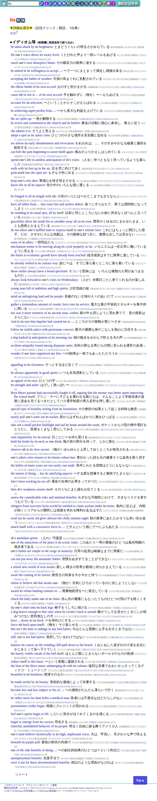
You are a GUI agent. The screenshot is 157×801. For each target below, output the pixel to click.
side (27, 750)
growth (45, 255)
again (69, 152)
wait (14, 437)
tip (12, 607)
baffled (40, 230)
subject (43, 690)
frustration (70, 409)
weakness (29, 489)
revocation (67, 143)
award (15, 591)
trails (74, 542)
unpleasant (74, 734)
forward (32, 279)
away (69, 221)
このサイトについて (14, 785)
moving (48, 246)
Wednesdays (69, 279)
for (24, 102)
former (56, 457)
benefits (71, 497)
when (58, 611)
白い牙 (127, 490)
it (26, 131)
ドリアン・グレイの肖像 (106, 742)
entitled (67, 506)
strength (20, 385)
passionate (55, 329)
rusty (49, 204)
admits (20, 131)
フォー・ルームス (127, 706)
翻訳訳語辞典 (128, 3)
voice (26, 54)
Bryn (14, 392)
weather (46, 78)
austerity (67, 551)
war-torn (35, 506)
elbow (20, 86)
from (49, 110)
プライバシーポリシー (37, 785)
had (49, 321)
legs (50, 607)
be (12, 47)
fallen (25, 204)
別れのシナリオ (28, 571)
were (14, 762)
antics (37, 329)
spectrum (61, 271)
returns (38, 457)
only (50, 611)
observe (16, 449)
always (32, 271)
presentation (19, 706)
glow (43, 518)
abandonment (44, 143)
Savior (45, 575)
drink (58, 441)
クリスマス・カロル (66, 317)
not (17, 230)
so (86, 246)
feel (18, 152)
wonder (16, 353)
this (13, 629)
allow (28, 221)
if (22, 353)
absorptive (40, 62)
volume (82, 666)
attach (15, 527)
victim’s (71, 611)
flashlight (48, 425)
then (14, 489)
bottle (26, 441)
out (43, 417)
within (74, 313)
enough (33, 611)
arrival (45, 437)
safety (39, 135)
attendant (23, 538)
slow (37, 449)
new (24, 567)
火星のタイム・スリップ (59, 209)
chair (26, 607)
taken (18, 47)
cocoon (48, 722)
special (15, 409)
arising (46, 409)
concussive (43, 527)
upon (33, 624)
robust (65, 457)
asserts (41, 489)
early (31, 143)
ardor (35, 385)
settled (29, 263)
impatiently (24, 437)
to (48, 70)
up (29, 118)
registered (43, 353)
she (13, 131)
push (14, 172)
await (14, 575)
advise (19, 143)
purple (30, 742)
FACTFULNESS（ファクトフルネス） (33, 515)
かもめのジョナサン (36, 587)
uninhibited (30, 726)
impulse (41, 321)
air (48, 168)
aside (71, 465)
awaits (50, 567)
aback (26, 47)
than (38, 698)
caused (57, 321)
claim (80, 506)
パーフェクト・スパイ (110, 181)
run (69, 337)
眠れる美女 (126, 87)
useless (69, 204)
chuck (15, 599)
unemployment (20, 758)
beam (73, 425)
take (13, 425)
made (18, 682)
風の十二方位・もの (92, 649)
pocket (36, 425)
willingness (38, 70)
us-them (16, 345)
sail (63, 425)
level (55, 54)
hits (58, 353)
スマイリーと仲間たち (130, 103)
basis (40, 661)
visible (29, 653)
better (117, 392)
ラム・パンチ (126, 482)
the (26, 78)
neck (41, 441)
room (95, 425)
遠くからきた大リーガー (27, 99)
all (29, 185)
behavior (44, 726)
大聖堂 (50, 603)
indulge (43, 629)
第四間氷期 (61, 148)
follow (15, 329)
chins (56, 599)
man (23, 288)
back (44, 607)
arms (36, 417)
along (57, 246)
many (31, 465)
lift (13, 54)
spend (14, 160)
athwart (52, 518)
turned (91, 611)
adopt (14, 135)
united (19, 70)
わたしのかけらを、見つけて (120, 173)
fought (63, 392)
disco (33, 666)
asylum (89, 506)
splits (23, 118)
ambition (41, 288)
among (48, 345)
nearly (15, 417)
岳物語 (46, 217)
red (37, 518)
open (39, 172)
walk (14, 168)
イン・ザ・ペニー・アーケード (76, 547)
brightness (46, 47)
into (27, 172)
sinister (89, 230)
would (54, 506)
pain (30, 152)
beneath (16, 742)
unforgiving (29, 296)
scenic (66, 542)
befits (45, 698)
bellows (30, 734)
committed (36, 123)
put (23, 559)
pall (37, 742)
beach (88, 645)
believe (27, 583)
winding (49, 645)
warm (30, 518)
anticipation (54, 160)
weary (48, 54)
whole (17, 567)
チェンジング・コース (61, 260)
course (30, 645)
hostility (36, 409)
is (29, 131)
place (50, 542)
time (31, 629)
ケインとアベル (98, 243)
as (28, 135)
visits (75, 160)
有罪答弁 (84, 381)
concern (68, 329)
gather (15, 304)
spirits (64, 288)
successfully (50, 392)
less (24, 690)
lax (33, 698)
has (42, 473)
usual (37, 213)
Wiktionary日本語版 (23, 791)
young (15, 288)
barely (20, 653)
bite (44, 611)
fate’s (14, 481)
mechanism (18, 246)
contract (48, 591)
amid (14, 296)
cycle (68, 246)
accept (54, 70)
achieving (21, 110)
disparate (59, 345)
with (21, 168)
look (23, 279)
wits (28, 180)
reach (14, 62)
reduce (15, 661)
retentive (38, 313)
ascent (45, 449)
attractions (31, 542)
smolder (59, 221)
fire (48, 221)
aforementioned (48, 762)
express (61, 230)
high (56, 288)
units (69, 345)
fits (54, 690)
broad (50, 271)
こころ (111, 169)
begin (41, 706)
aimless (40, 160)
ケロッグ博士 (126, 575)
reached (80, 255)
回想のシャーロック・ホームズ (30, 555)
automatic (45, 559)
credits (32, 706)
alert (34, 180)
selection (36, 102)
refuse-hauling (33, 591)
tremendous (29, 304)
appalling (17, 364)
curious (46, 263)
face (98, 230)
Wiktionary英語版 (47, 791)
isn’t (19, 629)
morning (61, 337)
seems (31, 246)
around (82, 425)
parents (31, 392)
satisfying (55, 473)
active (18, 123)
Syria (45, 506)
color (30, 457)
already (62, 255)
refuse (15, 583)
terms (110, 506)
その (13, 33)
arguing (82, 392)
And (14, 321)
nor (13, 313)
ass (43, 481)
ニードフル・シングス (35, 156)
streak (38, 653)
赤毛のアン (36, 201)
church (56, 123)
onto (33, 607)
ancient (56, 313)
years (39, 465)
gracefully (17, 221)
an (19, 296)
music (42, 666)
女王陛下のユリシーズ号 (115, 365)
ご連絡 (53, 785)
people (58, 296)
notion (20, 473)
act (17, 118)
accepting (17, 78)
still (13, 637)
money (102, 392)
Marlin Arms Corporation (84, 788)
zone (47, 135)
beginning (39, 152)
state (49, 230)
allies (29, 242)
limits (51, 62)
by (32, 47)
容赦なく (33, 268)
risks (45, 497)
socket (53, 417)
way (55, 263)
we (13, 143)
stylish (28, 329)
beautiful (16, 674)
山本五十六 (28, 75)
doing (32, 473)
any (52, 353)
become (16, 690)
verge (53, 551)
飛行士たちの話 (101, 675)
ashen (22, 457)
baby (27, 599)
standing (20, 213)
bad (59, 629)
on (79, 221)
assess (15, 497)
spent (125, 392)
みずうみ (49, 164)
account (16, 102)
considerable (32, 497)
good (46, 372)
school (23, 396)
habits (33, 78)
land (41, 296)
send (14, 518)
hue (72, 457)
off (73, 392)
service (84, 304)
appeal (19, 380)
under (98, 506)
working (31, 481)
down (24, 620)
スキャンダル (48, 284)
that (33, 321)
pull (22, 417)
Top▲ (140, 780)
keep (14, 180)
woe (43, 567)
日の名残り (21, 767)
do (12, 230)
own (29, 62)
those (14, 271)
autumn (76, 518)
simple (36, 551)
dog (15, 337)
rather (18, 698)
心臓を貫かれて (87, 119)
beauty (43, 682)
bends (28, 86)
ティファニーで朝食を (39, 478)
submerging (54, 666)
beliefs (75, 123)
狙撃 (87, 131)
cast (64, 465)
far (90, 246)
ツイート (21, 774)
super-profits (36, 110)
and (25, 123)
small (41, 221)
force (65, 304)
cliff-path (61, 645)
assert (54, 152)
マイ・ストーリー (39, 405)
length (40, 196)
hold (14, 441)
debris (79, 204)
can (13, 152)
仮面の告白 (21, 326)
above (35, 54)
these (33, 762)
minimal (59, 497)
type (23, 409)
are (46, 465)
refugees (16, 506)
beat (18, 666)
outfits (23, 271)
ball (53, 653)
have (14, 204)
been (71, 255)
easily (57, 465)
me (65, 321)
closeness (37, 364)
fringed (19, 196)
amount (43, 304)
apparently (31, 372)
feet (30, 168)
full (28, 288)
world (32, 567)
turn (27, 321)
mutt (22, 734)
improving (136, 392)
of (39, 78)
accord (51, 86)
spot (24, 135)
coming (28, 575)
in (25, 70)
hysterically (44, 734)
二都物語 (33, 239)
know (14, 185)
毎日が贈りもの (49, 462)
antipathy (28, 345)
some (14, 242)
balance (16, 645)
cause (14, 94)
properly (78, 246)
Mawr (22, 392)
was (18, 313)
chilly (66, 518)
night (85, 518)
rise (29, 94)
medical (57, 698)
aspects (40, 185)
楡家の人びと (84, 226)
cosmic (57, 304)
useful (27, 682)
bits (56, 204)
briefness (36, 674)
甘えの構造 (43, 413)
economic (33, 255)
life (29, 160)
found (39, 345)
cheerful (16, 726)
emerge (27, 722)
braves (23, 611)
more (28, 313)
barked (23, 337)
